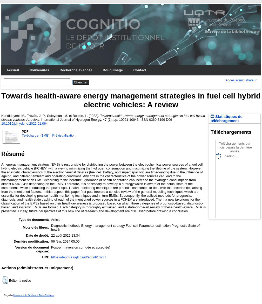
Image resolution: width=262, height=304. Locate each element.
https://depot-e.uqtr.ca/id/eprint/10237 (78, 257)
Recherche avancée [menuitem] (76, 70)
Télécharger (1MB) (36, 135)
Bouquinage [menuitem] (113, 70)
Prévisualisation (64, 135)
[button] (5, 280)
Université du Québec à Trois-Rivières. (33, 295)
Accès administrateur (241, 80)
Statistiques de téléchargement (227, 119)
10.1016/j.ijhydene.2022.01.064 (24, 123)
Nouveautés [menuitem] (39, 70)
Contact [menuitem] (139, 70)
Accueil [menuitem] (12, 70)
